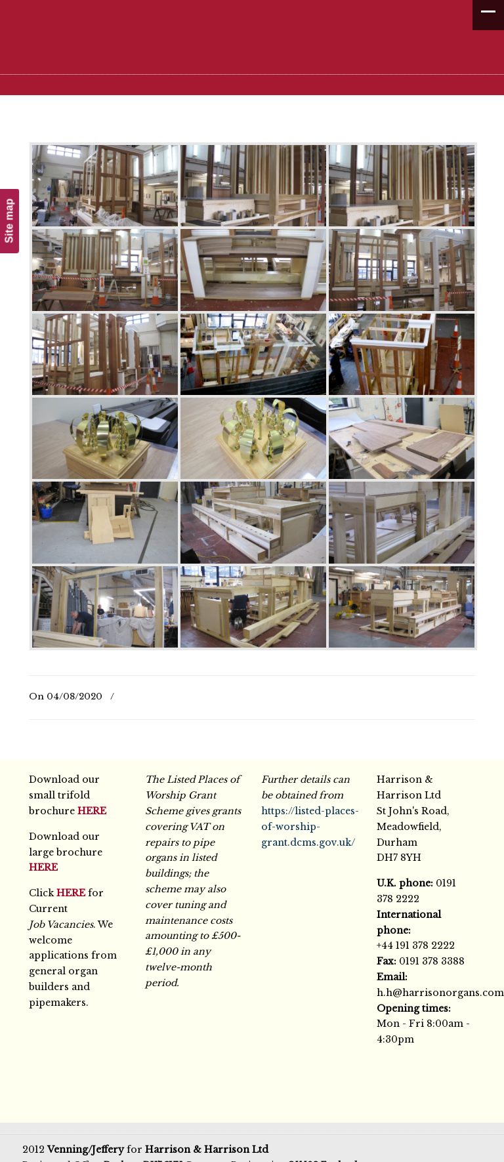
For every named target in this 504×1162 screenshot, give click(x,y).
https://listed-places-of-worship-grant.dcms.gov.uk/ (310, 826)
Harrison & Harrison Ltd (258, 47)
